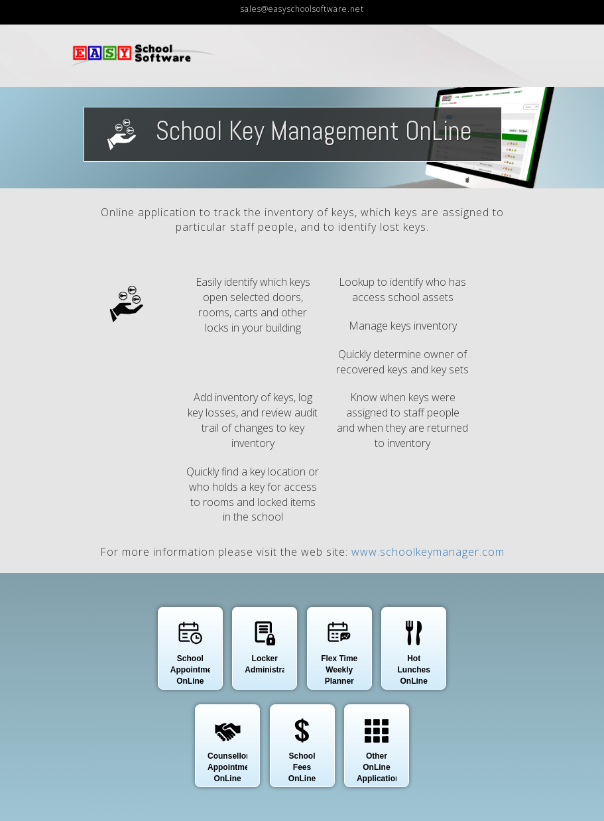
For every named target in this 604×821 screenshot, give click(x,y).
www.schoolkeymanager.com (428, 551)
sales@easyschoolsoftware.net (302, 9)
